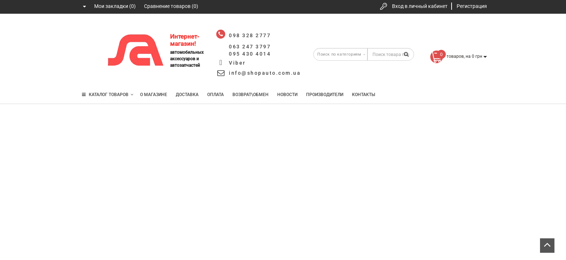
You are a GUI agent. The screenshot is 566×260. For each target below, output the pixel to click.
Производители (324, 94)
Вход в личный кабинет (420, 6)
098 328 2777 (89, 29)
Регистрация (472, 6)
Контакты (363, 94)
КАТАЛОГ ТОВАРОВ (108, 94)
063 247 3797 (89, 51)
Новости (287, 94)
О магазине (153, 94)
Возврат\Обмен (250, 94)
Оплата (215, 94)
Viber (237, 63)
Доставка (187, 94)
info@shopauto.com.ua (265, 73)
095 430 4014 (89, 73)
